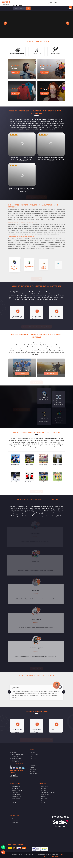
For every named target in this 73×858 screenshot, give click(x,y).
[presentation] (9, 692)
